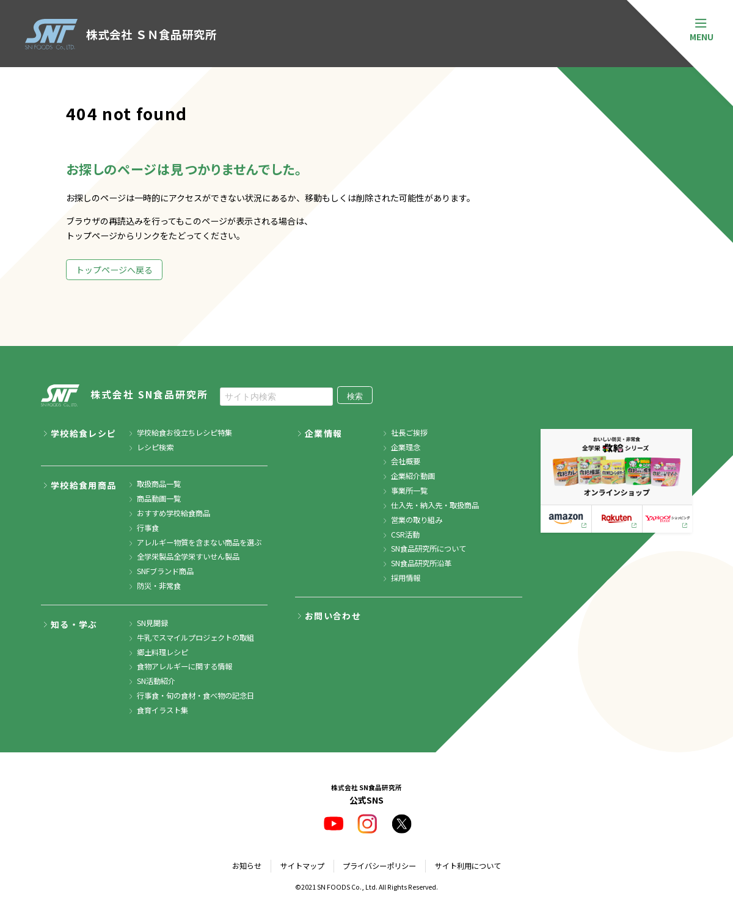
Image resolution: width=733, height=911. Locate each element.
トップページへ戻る (114, 270)
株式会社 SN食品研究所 (124, 396)
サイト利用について (468, 865)
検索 (355, 396)
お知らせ (246, 865)
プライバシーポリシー (379, 865)
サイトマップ (302, 865)
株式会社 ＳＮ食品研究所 (120, 34)
